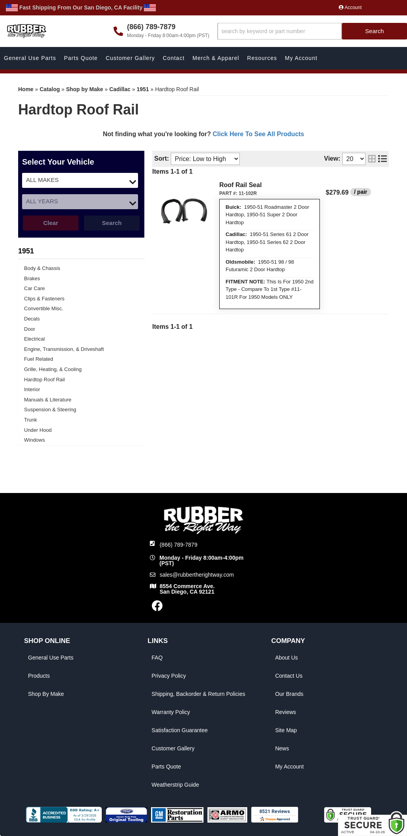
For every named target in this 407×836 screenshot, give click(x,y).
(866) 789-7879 (179, 545)
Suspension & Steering (50, 409)
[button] (312, 31)
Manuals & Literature (47, 400)
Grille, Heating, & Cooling (53, 369)
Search (111, 222)
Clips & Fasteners (44, 299)
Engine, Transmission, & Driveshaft (64, 349)
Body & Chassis (42, 268)
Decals (32, 319)
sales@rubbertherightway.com (197, 574)
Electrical (34, 339)
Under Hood (38, 430)
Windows (34, 440)
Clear (50, 222)
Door (29, 329)
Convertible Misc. (43, 308)
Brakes (32, 278)
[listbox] (80, 180)
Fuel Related (38, 359)
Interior (32, 389)
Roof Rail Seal (240, 185)
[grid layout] (372, 159)
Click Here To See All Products (258, 134)
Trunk (30, 420)
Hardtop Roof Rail (44, 379)
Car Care (34, 288)
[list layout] (382, 159)
